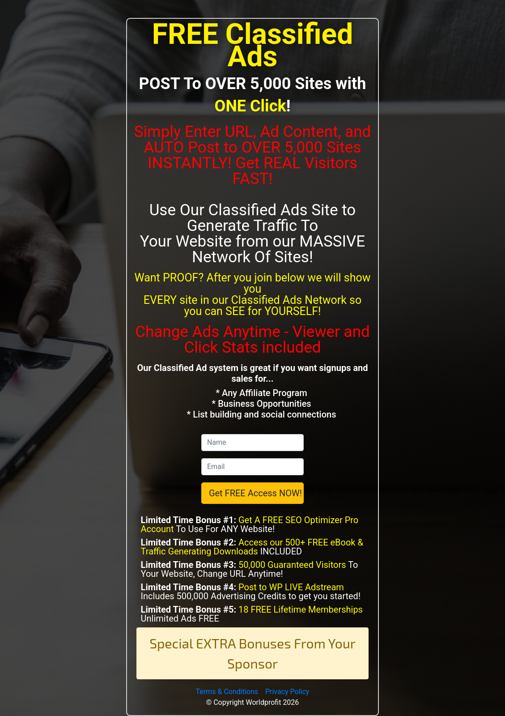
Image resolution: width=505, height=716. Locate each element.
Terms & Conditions (227, 691)
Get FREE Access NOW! (255, 493)
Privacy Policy (287, 691)
